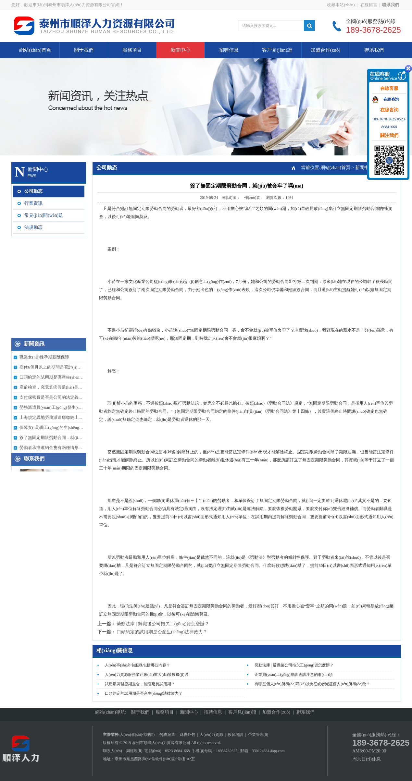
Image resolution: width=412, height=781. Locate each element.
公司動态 (33, 191)
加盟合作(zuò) (326, 50)
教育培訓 (235, 734)
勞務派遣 (167, 734)
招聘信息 (229, 50)
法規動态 (33, 227)
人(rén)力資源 (211, 734)
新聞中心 (180, 50)
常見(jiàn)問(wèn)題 (43, 215)
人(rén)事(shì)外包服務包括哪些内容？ (137, 665)
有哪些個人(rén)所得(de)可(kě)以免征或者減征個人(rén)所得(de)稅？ (312, 684)
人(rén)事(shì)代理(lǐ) (137, 734)
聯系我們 (374, 50)
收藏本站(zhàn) (341, 4)
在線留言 (368, 4)
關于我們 (84, 50)
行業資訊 (33, 203)
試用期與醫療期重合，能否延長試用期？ (140, 684)
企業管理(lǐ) (258, 734)
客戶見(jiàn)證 (277, 50)
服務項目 (132, 50)
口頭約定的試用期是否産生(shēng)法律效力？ (162, 631)
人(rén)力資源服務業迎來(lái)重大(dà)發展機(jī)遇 (146, 674)
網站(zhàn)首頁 (35, 50)
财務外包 (187, 734)
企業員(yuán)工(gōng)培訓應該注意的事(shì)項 (294, 674)
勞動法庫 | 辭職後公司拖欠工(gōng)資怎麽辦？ (163, 623)
